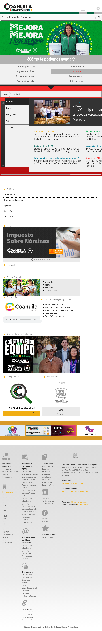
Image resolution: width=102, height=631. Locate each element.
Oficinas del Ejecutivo (13, 200)
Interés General (27, 617)
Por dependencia (48, 501)
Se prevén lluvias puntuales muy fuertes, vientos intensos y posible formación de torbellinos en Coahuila (57, 137)
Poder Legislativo (28, 612)
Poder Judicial (27, 615)
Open (98, 7)
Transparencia (76, 66)
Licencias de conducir (29, 477)
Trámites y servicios (26, 66)
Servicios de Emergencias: (55, 305)
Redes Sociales (47, 537)
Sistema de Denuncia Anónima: (57, 308)
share (3, 103)
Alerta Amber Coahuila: (59, 311)
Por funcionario (47, 504)
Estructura (8, 216)
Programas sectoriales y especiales (46, 477)
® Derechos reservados (79, 502)
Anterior (32, 259)
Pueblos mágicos (51, 291)
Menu (83, 7)
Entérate (76, 71)
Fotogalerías (11, 114)
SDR (4, 511)
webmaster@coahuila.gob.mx (72, 483)
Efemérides (49, 282)
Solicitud (25, 583)
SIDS (4, 513)
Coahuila (48, 285)
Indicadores (46, 472)
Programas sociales (25, 76)
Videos (9, 121)
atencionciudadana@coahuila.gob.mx (75, 491)
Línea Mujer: (51, 313)
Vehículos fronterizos (29, 512)
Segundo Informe (48, 485)
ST (3, 527)
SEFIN (4, 497)
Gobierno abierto (28, 593)
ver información (82, 505)
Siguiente (52, 259)
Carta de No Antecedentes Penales (27, 556)
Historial (9, 108)
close (98, 88)
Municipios (49, 288)
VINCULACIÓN (7, 535)
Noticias (9, 101)
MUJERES (6, 537)
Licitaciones (26, 591)
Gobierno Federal (28, 620)
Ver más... (35, 413)
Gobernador (9, 194)
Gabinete (8, 211)
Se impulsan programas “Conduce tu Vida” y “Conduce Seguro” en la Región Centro (58, 162)
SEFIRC (5, 521)
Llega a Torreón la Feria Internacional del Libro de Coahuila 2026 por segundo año (57, 150)
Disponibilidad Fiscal (29, 588)
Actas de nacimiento (29, 480)
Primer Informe (47, 482)
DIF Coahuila (7, 543)
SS (3, 508)
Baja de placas (27, 482)
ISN (23, 496)
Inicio (5, 94)
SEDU (4, 505)
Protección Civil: (56, 316)
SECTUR (5, 532)
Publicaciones (76, 81)
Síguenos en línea (26, 71)
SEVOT (5, 529)
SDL (3, 540)
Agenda (9, 128)
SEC (4, 503)
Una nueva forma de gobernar (51, 34)
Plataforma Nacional (29, 596)
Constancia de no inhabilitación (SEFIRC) (28, 501)
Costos (24, 585)
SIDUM (5, 516)
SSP (4, 500)
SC (3, 524)
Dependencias (76, 76)
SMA (4, 519)
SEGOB (5, 495)
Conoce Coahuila (25, 81)
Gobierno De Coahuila (17, 7)
